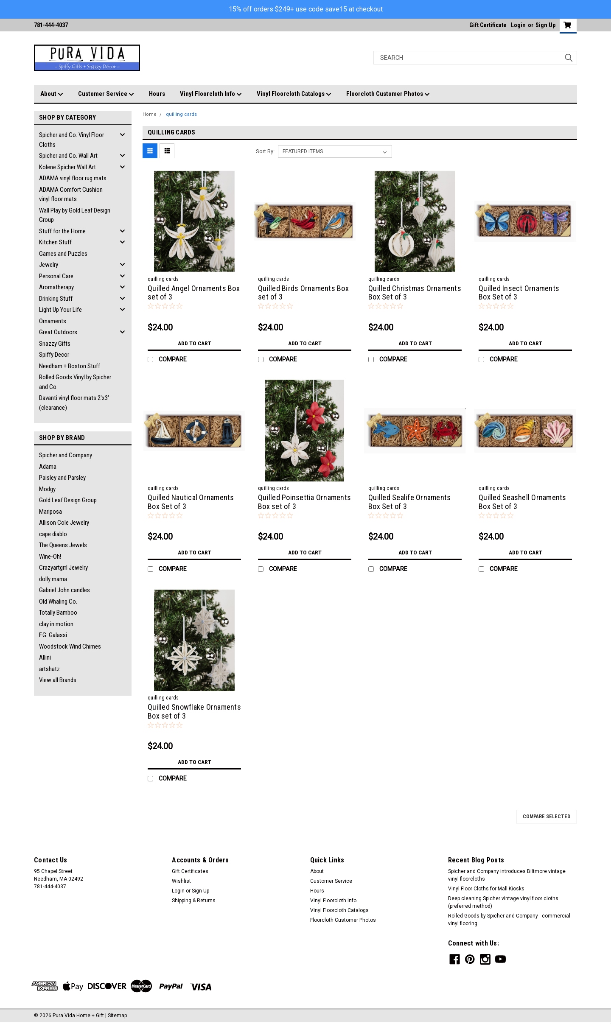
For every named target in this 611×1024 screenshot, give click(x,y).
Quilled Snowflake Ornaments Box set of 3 (194, 711)
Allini (45, 657)
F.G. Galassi (53, 635)
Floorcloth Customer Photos (388, 94)
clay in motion (56, 624)
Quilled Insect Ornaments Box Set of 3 (519, 293)
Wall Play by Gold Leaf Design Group (74, 215)
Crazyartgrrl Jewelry (63, 567)
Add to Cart (194, 343)
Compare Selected (546, 817)
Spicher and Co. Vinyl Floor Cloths (71, 139)
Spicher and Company (65, 455)
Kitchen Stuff (55, 242)
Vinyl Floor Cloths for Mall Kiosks (486, 889)
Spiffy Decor (54, 354)
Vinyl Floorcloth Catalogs (294, 94)
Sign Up (545, 25)
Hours (157, 94)
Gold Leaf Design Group (68, 500)
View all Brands (57, 680)
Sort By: (265, 151)
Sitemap (117, 1015)
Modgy (47, 489)
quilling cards (181, 114)
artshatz (49, 669)
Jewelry (48, 265)
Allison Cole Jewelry (64, 522)
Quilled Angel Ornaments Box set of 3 (194, 293)
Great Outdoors (58, 332)
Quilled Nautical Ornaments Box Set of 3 (191, 502)
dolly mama (53, 579)
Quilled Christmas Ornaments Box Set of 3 (414, 293)
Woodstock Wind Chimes (70, 646)
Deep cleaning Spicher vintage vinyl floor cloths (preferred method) (503, 902)
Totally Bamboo (58, 612)
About (51, 94)
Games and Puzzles (63, 253)
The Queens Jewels (63, 545)
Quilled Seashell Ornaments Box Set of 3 (522, 502)
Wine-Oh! (50, 556)
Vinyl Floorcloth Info (211, 94)
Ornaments (52, 321)
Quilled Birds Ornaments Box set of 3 (303, 293)
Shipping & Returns (194, 901)
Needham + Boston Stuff (69, 366)
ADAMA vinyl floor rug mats (73, 178)
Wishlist (181, 881)
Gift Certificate (488, 25)
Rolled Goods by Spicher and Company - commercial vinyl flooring (509, 919)
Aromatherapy (56, 287)
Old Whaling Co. (58, 601)
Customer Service (106, 94)
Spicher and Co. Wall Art (68, 155)
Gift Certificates (190, 871)
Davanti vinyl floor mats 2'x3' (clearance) (74, 402)
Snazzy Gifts (54, 343)
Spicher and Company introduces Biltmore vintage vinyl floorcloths (507, 875)
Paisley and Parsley (62, 477)
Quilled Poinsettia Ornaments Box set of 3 (304, 502)
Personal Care (56, 276)
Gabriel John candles (64, 590)
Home (150, 114)
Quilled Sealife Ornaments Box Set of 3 (409, 502)
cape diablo (53, 534)
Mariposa (50, 511)
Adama (47, 466)
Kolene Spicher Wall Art (67, 167)
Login (518, 25)
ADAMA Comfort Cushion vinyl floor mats (71, 194)
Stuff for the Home (62, 231)
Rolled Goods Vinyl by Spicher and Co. (75, 382)
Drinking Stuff (56, 298)
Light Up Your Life (60, 309)
